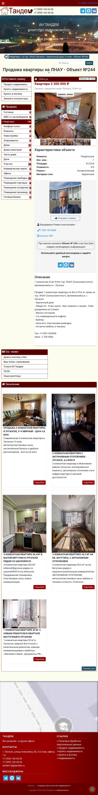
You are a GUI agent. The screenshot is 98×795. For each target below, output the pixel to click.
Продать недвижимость (71, 748)
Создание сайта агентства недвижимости (54, 786)
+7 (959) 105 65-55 (87, 3)
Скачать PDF (45, 235)
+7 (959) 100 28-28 (43, 12)
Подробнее (40, 482)
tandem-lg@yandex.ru (14, 765)
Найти (89, 63)
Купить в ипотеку (68, 754)
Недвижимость (67, 758)
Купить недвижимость (71, 751)
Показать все (89, 668)
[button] (65, 114)
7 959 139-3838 (46, 230)
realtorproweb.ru (62, 790)
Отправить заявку (65, 218)
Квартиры (14, 56)
